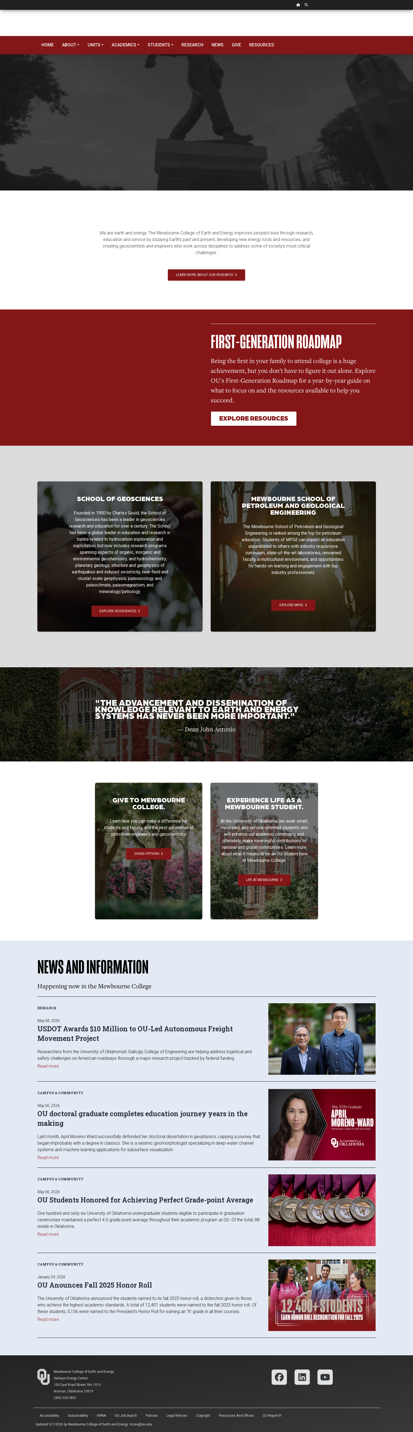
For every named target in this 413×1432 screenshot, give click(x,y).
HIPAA (101, 1416)
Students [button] (159, 44)
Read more (48, 1066)
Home (47, 44)
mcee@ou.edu (141, 1424)
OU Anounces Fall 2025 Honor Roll (94, 1285)
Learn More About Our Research (206, 275)
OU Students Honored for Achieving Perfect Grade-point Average (145, 1199)
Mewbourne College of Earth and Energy (84, 1372)
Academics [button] (124, 44)
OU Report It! (272, 1416)
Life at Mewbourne (264, 880)
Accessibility (49, 1416)
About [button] (69, 44)
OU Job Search (126, 1416)
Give (236, 44)
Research (192, 44)
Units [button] (94, 44)
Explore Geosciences (120, 611)
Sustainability (78, 1416)
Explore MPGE (293, 605)
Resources (261, 44)
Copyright (203, 1416)
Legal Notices (177, 1416)
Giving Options (148, 854)
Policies (152, 1416)
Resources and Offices (236, 1416)
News (218, 44)
